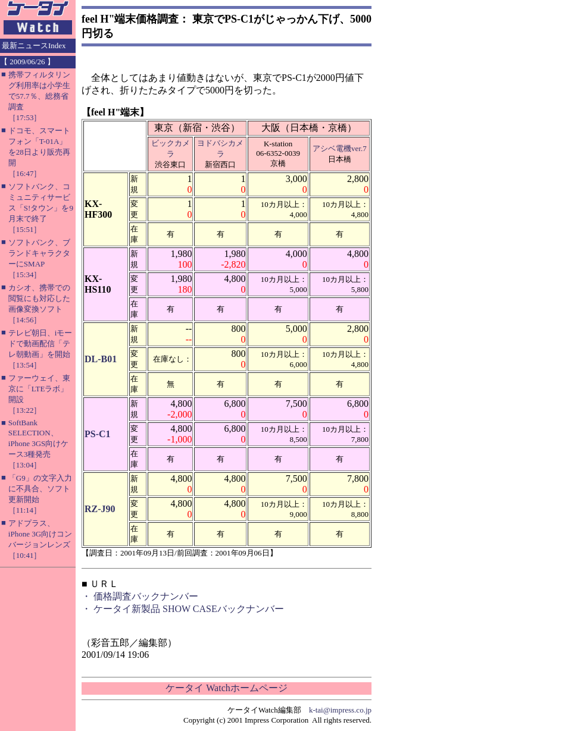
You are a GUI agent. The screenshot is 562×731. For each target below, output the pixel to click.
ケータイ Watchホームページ (226, 688)
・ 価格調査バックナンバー (140, 596)
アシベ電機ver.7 (340, 148)
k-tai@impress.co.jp (340, 709)
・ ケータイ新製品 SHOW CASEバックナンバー (183, 609)
